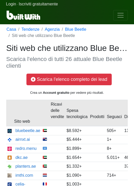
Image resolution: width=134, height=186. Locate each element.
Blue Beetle (75, 29)
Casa (11, 29)
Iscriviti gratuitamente (38, 4)
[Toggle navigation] (120, 15)
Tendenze (30, 29)
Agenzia (52, 29)
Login (11, 4)
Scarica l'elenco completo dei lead (69, 79)
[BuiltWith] (23, 15)
